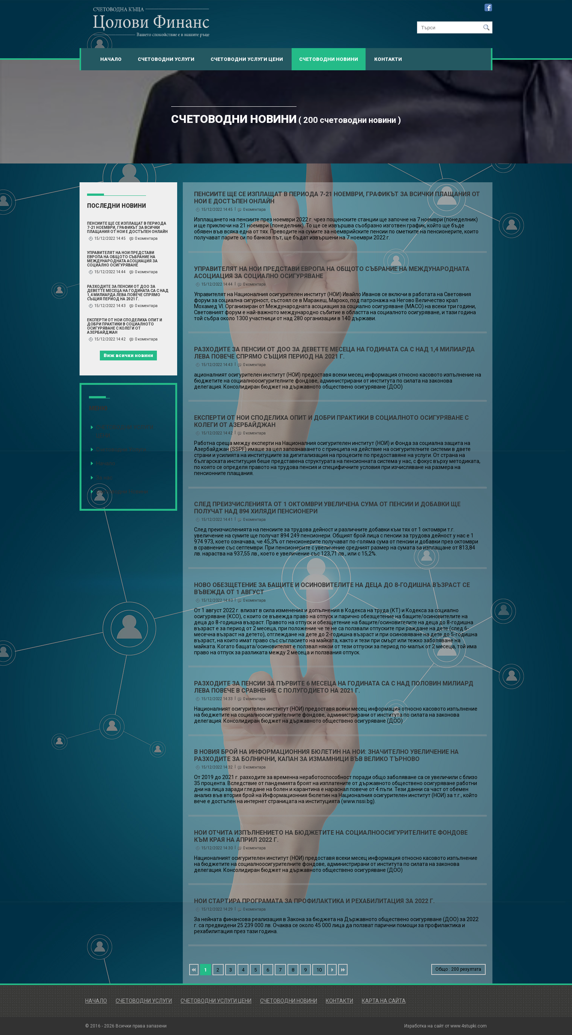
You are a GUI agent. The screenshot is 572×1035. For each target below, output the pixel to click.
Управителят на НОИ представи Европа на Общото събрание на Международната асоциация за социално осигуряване (122, 259)
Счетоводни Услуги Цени (247, 59)
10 (319, 970)
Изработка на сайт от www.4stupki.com (445, 1026)
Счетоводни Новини (328, 59)
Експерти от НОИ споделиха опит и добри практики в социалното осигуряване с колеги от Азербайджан (124, 326)
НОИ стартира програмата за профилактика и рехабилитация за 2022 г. (314, 901)
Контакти (388, 59)
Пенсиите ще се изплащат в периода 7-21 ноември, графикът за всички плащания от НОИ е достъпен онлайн (127, 227)
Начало (111, 59)
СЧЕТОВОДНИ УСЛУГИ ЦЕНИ (124, 431)
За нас (104, 478)
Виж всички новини (128, 355)
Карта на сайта (384, 1001)
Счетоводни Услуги (166, 59)
